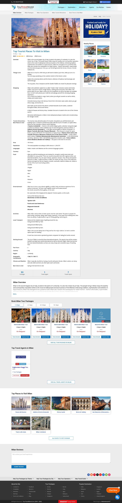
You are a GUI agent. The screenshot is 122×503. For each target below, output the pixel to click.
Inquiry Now (25, 337)
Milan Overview (17, 12)
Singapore (50, 496)
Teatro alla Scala (21, 432)
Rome (90, 70)
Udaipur (49, 493)
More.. (15, 294)
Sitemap (15, 493)
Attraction (83, 7)
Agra (64, 491)
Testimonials (32, 491)
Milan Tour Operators (43, 12)
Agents (91, 7)
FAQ (30, 493)
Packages (61, 7)
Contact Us (16, 487)
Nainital (49, 491)
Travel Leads (105, 2)
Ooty (64, 489)
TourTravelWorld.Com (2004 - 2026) (32, 501)
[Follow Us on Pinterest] (94, 474)
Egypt (98, 491)
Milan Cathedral (41, 432)
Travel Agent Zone (90, 2)
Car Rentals (100, 7)
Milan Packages (29, 12)
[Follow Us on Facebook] (88, 474)
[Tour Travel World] (22, 7)
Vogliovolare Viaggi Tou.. (20, 367)
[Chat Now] (117, 497)
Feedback (31, 487)
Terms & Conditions (18, 496)
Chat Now (113, 490)
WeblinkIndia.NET (106, 501)
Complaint (16, 489)
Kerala (48, 487)
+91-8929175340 (17, 2)
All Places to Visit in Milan (61, 438)
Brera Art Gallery (81, 412)
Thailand (99, 493)
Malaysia (65, 493)
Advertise (15, 491)
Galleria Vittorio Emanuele (41, 412)
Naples (90, 84)
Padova (103, 84)
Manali (64, 487)
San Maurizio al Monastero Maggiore (102, 412)
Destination (72, 7)
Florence (103, 56)
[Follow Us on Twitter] (97, 474)
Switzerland (66, 496)
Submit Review (19, 466)
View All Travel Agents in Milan (61, 382)
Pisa (103, 70)
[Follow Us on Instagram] (109, 474)
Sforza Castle (61, 412)
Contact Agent (24, 375)
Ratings (29, 56)
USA (82, 493)
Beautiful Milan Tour (101, 324)
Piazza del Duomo (21, 412)
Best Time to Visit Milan (76, 12)
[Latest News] (91, 474)
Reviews (37, 56)
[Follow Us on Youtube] (100, 474)
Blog (30, 496)
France (83, 496)
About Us (31, 489)
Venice (90, 56)
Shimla (49, 489)
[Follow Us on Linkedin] (103, 474)
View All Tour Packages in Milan (61, 342)
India (82, 487)
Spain (82, 491)
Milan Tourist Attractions (59, 12)
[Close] (119, 488)
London (99, 489)
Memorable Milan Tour (21, 324)
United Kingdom (101, 496)
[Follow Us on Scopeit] (106, 474)
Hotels (108, 7)
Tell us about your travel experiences (22, 454)
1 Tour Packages (17, 372)
